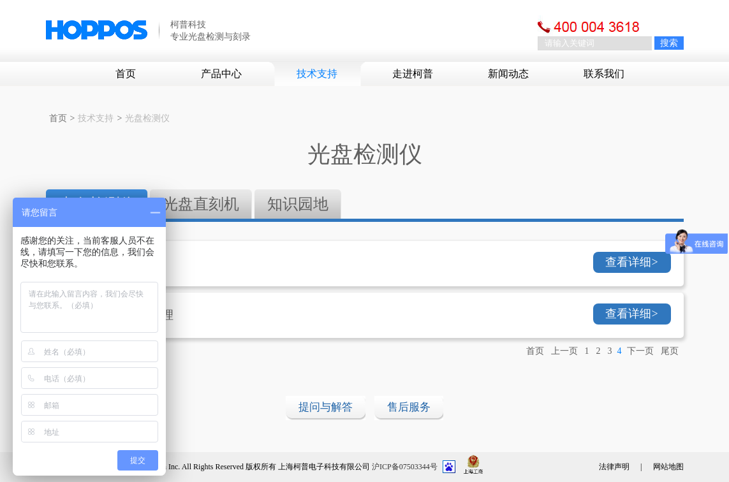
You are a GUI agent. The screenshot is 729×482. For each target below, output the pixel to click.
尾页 (670, 351)
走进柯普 (412, 73)
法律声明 (614, 466)
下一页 (640, 351)
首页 (125, 73)
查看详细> (631, 262)
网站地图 (668, 466)
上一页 (564, 351)
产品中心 (221, 73)
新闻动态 (508, 73)
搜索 (669, 43)
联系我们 (604, 73)
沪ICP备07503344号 (405, 466)
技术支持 (317, 73)
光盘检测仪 (147, 118)
